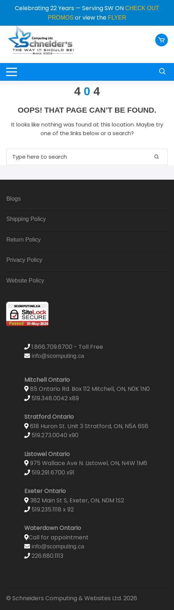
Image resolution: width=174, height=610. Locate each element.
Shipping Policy (26, 219)
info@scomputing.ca (57, 356)
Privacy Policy (24, 260)
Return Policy (23, 240)
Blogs (13, 199)
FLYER (117, 17)
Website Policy (25, 280)
